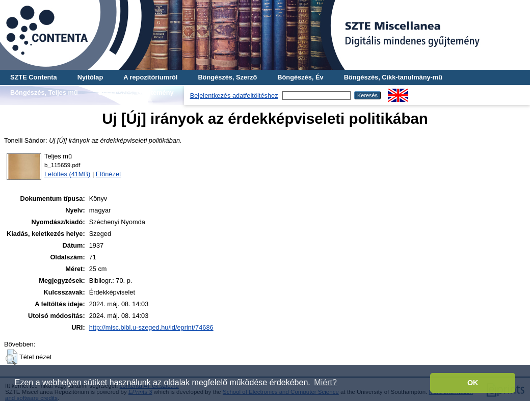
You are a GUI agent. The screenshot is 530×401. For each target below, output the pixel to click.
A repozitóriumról (150, 77)
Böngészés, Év (300, 77)
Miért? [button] (325, 382)
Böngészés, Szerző (227, 77)
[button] (11, 357)
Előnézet (108, 174)
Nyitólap (90, 77)
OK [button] (473, 383)
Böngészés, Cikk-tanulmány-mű (393, 77)
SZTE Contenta (33, 77)
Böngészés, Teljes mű (44, 92)
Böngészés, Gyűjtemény (136, 92)
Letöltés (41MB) (67, 174)
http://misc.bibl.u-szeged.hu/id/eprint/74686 (151, 327)
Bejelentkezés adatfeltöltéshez (234, 95)
